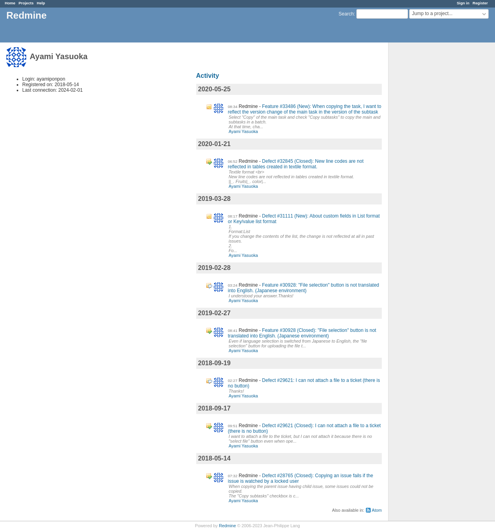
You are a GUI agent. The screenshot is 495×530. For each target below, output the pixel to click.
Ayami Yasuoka (243, 131)
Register (480, 3)
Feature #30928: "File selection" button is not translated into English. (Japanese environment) (303, 287)
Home (10, 3)
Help (41, 3)
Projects (26, 3)
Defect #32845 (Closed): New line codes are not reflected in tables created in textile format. (296, 164)
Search (346, 14)
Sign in (463, 3)
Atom (377, 510)
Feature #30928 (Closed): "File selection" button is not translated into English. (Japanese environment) (302, 333)
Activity (207, 75)
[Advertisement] (428, 167)
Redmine (227, 525)
